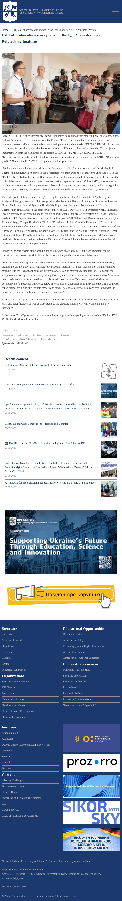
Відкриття (8, 335)
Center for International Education (81, 657)
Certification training (74, 652)
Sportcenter (8, 693)
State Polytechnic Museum (16, 681)
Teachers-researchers (13, 786)
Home (5, 29)
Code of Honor (10, 792)
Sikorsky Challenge (12, 780)
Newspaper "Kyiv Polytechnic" (79, 705)
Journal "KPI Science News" (78, 699)
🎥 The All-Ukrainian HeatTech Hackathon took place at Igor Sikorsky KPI (45, 443)
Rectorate (7, 634)
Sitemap (13, 869)
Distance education (73, 634)
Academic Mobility (73, 640)
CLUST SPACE (10, 809)
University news (49, 339)
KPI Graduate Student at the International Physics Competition (38, 365)
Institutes (7, 652)
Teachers (6, 768)
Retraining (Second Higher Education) (83, 646)
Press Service (9, 339)
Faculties (7, 657)
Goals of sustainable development (20, 815)
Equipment (51, 335)
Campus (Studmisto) (13, 699)
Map (4, 869)
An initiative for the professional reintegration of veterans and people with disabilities (50, 482)
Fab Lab (37, 335)
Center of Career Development (18, 711)
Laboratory (23, 335)
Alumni (6, 762)
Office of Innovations (13, 717)
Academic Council (12, 640)
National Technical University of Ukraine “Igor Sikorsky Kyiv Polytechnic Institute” (41, 11)
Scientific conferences (74, 681)
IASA (5, 330)
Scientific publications (75, 675)
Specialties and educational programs (21, 798)
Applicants (7, 738)
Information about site (31, 869)
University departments (14, 669)
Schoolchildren (10, 732)
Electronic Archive (73, 693)
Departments (8, 646)
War (4, 804)
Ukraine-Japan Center (13, 705)
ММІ (15, 330)
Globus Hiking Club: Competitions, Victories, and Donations (37, 423)
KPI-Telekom (9, 687)
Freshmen (7, 750)
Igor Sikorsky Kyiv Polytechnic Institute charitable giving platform (40, 384)
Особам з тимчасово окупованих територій (26, 744)
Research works (71, 687)
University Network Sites (76, 669)
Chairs (5, 663)
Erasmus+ (65, 335)
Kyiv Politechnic (28, 339)
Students (6, 756)
